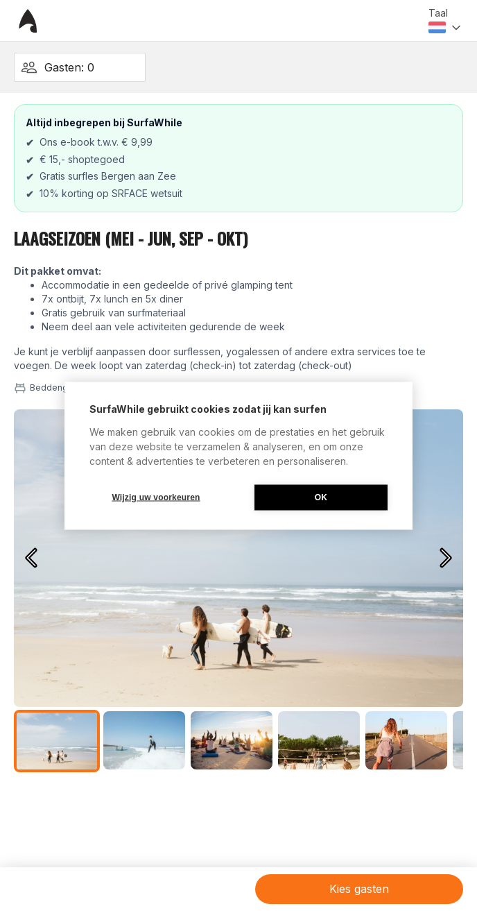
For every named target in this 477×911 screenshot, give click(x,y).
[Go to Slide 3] (232, 740)
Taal (438, 13)
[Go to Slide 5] (406, 740)
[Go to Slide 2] (144, 740)
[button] (238, 558)
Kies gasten (359, 889)
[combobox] (445, 28)
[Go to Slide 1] (57, 741)
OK (321, 497)
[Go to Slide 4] (319, 740)
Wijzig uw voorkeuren (156, 497)
